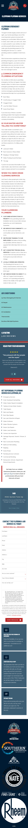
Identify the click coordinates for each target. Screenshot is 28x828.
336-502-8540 (13, 739)
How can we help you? (7, 582)
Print (18, 508)
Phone (3, 540)
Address (4, 550)
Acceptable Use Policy (10, 601)
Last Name (4, 536)
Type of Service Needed (8, 578)
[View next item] (15, 374)
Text (10, 508)
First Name (4, 531)
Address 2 (4, 554)
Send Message (14, 620)
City (3, 559)
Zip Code (4, 568)
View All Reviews (14, 380)
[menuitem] (14, 298)
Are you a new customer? (8, 573)
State (3, 564)
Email (13, 508)
